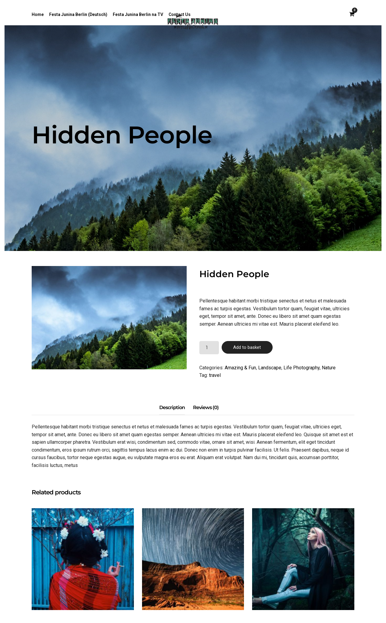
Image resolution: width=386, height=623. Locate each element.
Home (38, 14)
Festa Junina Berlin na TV (138, 14)
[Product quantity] (209, 347)
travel (215, 375)
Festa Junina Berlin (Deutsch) (78, 14)
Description (172, 407)
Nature (329, 368)
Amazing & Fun (240, 368)
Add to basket (247, 347)
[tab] (172, 408)
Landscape (269, 368)
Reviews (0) (206, 407)
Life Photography (301, 368)
